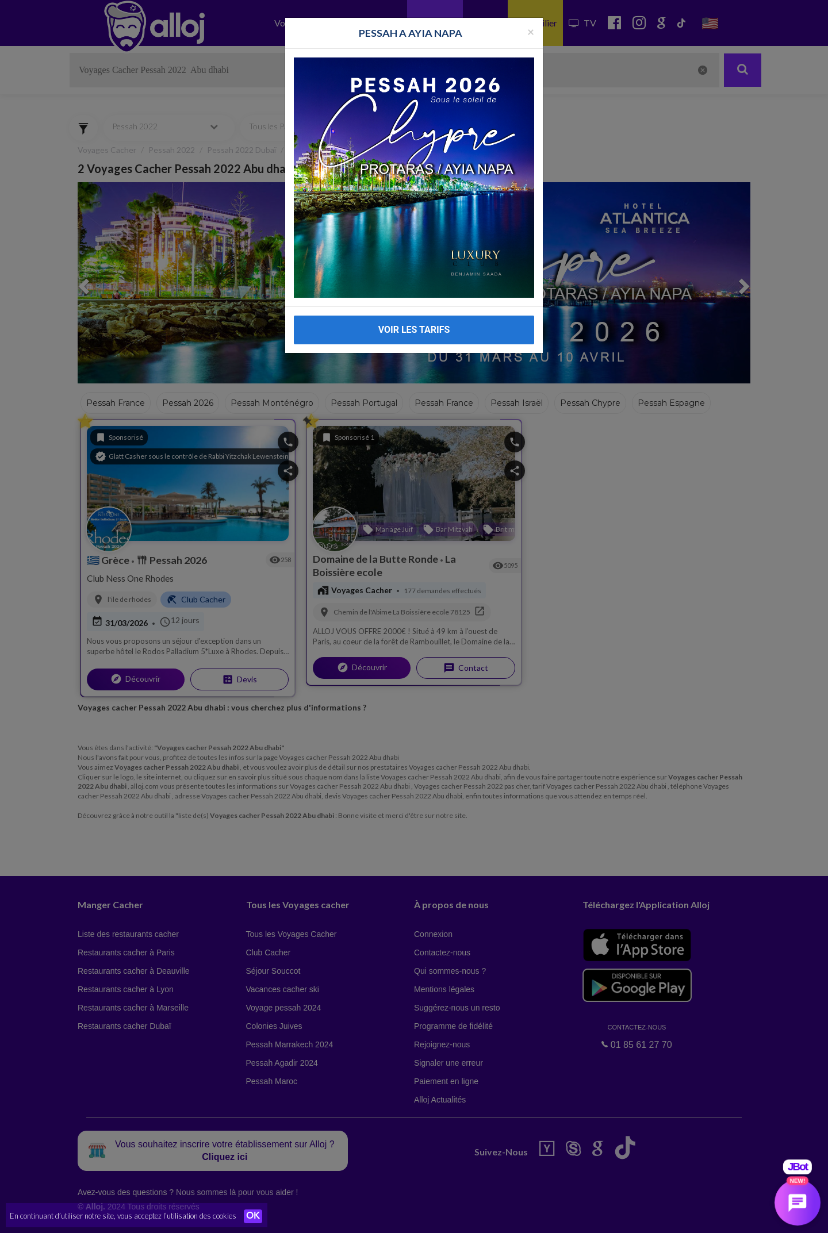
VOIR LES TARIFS (414, 303)
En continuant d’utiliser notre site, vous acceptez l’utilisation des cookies (123, 1215)
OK (253, 1216)
